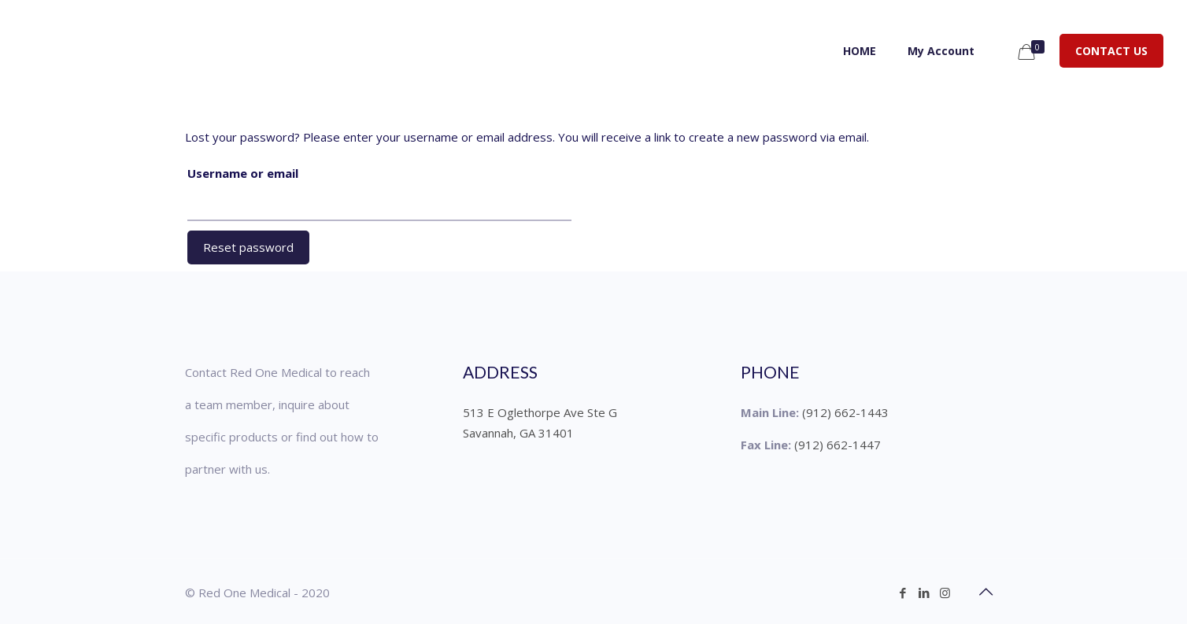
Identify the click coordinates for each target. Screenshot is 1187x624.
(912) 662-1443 (845, 412)
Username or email (242, 173)
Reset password (248, 247)
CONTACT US (1111, 50)
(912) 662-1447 (837, 444)
